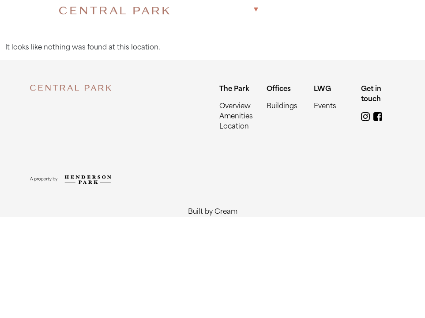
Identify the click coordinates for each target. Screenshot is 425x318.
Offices (277, 10)
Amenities (236, 117)
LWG (305, 10)
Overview (235, 106)
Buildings (282, 106)
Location (234, 127)
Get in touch (341, 10)
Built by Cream (212, 212)
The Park (235, 10)
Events (325, 106)
